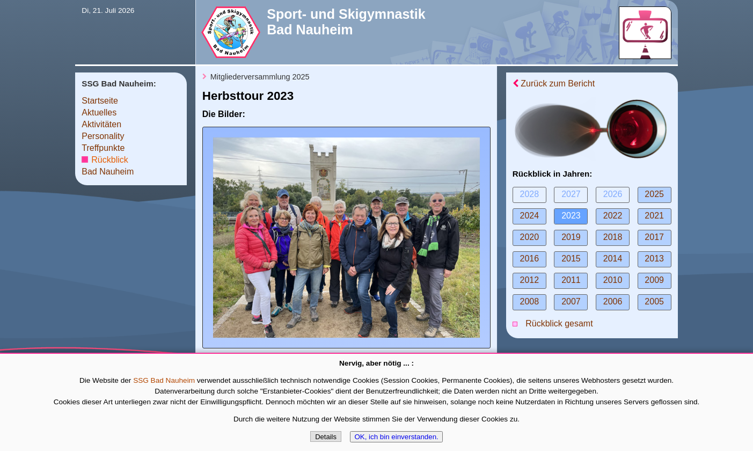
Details (326, 437)
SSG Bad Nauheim (164, 380)
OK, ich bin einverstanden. (396, 437)
